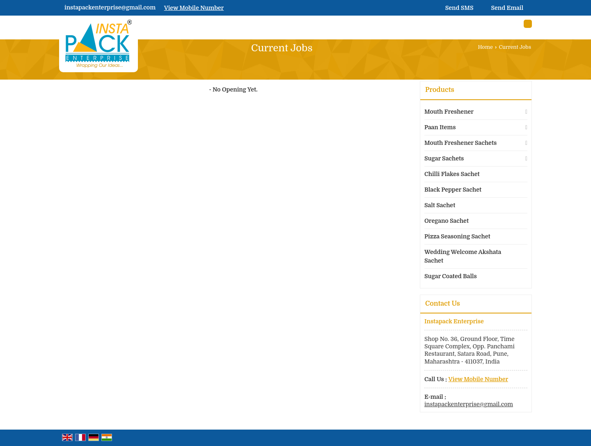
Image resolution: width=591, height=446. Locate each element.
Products (439, 90)
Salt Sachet (439, 205)
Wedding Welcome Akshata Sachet (462, 256)
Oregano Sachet (446, 220)
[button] (194, 8)
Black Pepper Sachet (452, 189)
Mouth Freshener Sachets (460, 143)
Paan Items (440, 127)
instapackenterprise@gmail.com (110, 7)
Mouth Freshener (449, 111)
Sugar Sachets (444, 158)
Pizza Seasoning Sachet (457, 236)
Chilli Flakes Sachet (452, 174)
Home (485, 47)
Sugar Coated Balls (450, 276)
